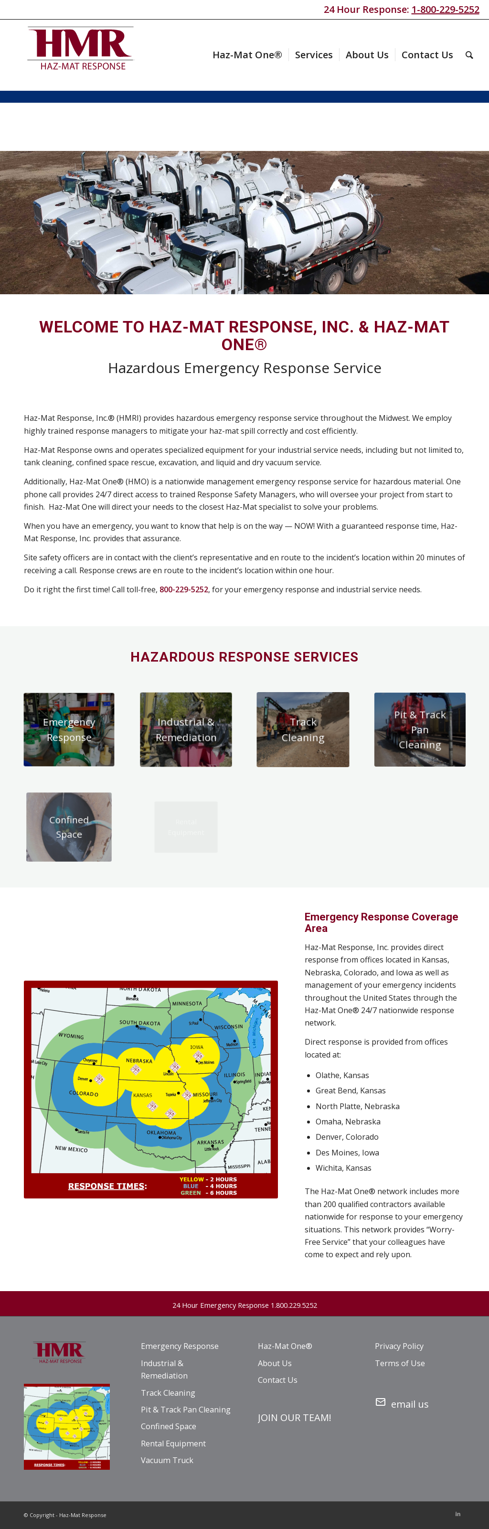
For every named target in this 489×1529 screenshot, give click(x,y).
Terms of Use (400, 1363)
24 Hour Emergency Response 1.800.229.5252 (244, 1305)
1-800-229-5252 (445, 9)
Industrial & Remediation (164, 1369)
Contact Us (278, 1380)
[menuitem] (247, 55)
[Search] (469, 55)
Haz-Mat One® (285, 1346)
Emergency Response (180, 1346)
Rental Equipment (173, 1443)
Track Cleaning (168, 1393)
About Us (275, 1363)
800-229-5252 (183, 589)
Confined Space (168, 1426)
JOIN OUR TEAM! (294, 1417)
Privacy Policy (399, 1346)
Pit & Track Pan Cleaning (186, 1409)
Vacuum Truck (167, 1460)
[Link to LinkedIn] (458, 1514)
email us (402, 1402)
